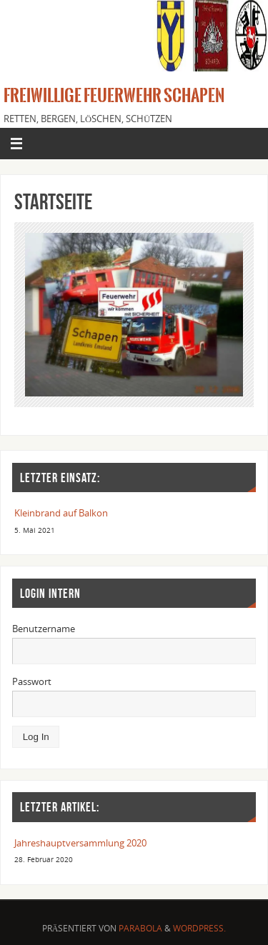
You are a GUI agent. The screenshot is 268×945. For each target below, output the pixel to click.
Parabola (140, 928)
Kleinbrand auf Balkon (61, 513)
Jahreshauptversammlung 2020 (80, 843)
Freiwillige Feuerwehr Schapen (114, 95)
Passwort (31, 682)
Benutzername (43, 629)
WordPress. (199, 928)
